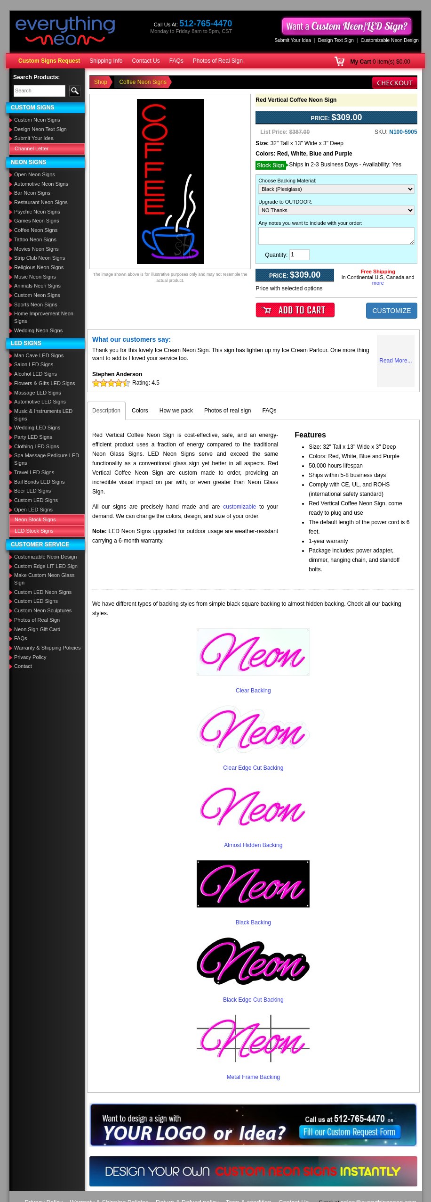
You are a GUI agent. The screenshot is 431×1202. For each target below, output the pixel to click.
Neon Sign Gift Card (37, 629)
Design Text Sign (336, 40)
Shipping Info (105, 61)
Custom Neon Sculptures (43, 610)
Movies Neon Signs (36, 249)
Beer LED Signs (32, 491)
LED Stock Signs (34, 531)
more (378, 283)
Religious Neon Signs (39, 267)
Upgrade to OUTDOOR (284, 202)
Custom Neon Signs (37, 120)
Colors (140, 410)
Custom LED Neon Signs (43, 592)
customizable (239, 506)
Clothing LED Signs (36, 446)
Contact (23, 666)
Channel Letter (31, 148)
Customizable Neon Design (390, 40)
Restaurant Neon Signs (41, 202)
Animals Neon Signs (37, 285)
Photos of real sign (227, 410)
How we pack (176, 410)
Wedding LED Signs (37, 427)
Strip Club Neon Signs (39, 258)
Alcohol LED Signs (35, 374)
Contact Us (146, 61)
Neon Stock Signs (35, 519)
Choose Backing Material (286, 180)
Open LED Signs (33, 509)
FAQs (176, 61)
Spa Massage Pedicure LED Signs (46, 459)
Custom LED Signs (36, 500)
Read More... (395, 360)
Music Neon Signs (35, 277)
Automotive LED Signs (40, 401)
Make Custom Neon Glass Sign (44, 578)
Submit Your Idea (292, 40)
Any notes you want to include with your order (309, 223)
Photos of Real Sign (218, 61)
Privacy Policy (30, 657)
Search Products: (36, 77)
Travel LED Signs (34, 472)
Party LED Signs (33, 437)
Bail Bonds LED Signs (39, 482)
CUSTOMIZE (391, 310)
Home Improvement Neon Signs (43, 317)
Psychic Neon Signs (37, 211)
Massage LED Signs (37, 392)
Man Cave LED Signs (39, 355)
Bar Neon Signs (32, 193)
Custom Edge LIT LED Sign (46, 566)
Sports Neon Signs (35, 304)
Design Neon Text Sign (40, 129)
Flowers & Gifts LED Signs (44, 383)
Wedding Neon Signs (38, 330)
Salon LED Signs (33, 364)
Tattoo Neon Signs (35, 239)
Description (106, 410)
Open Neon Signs (34, 174)
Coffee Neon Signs (35, 230)
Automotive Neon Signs (41, 184)
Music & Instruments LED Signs (43, 414)
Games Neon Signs (36, 220)
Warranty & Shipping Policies (47, 647)
